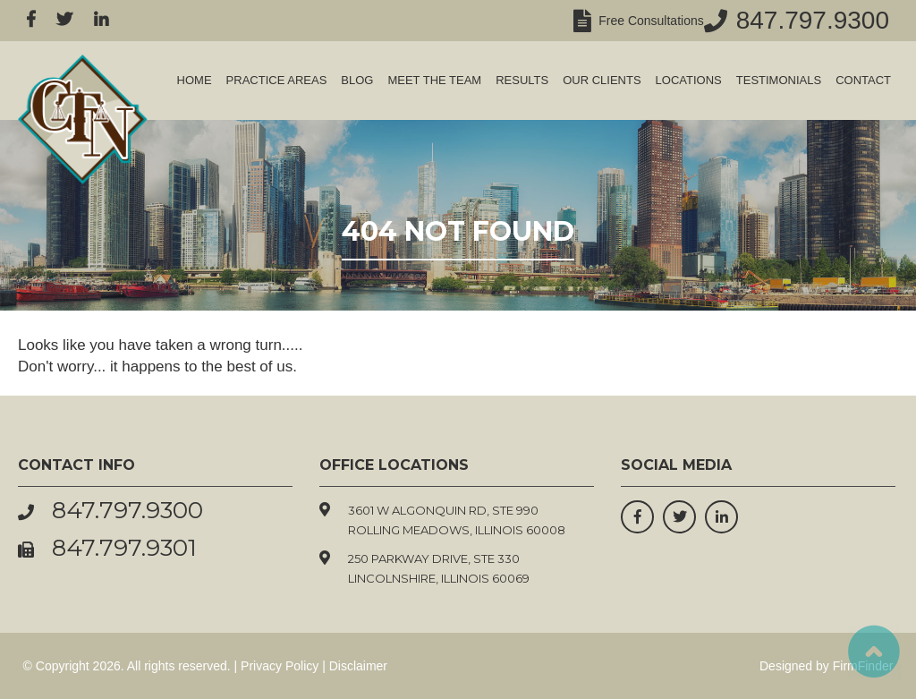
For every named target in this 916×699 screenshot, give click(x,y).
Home (194, 80)
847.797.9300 (812, 20)
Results (522, 80)
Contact (863, 80)
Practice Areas (276, 80)
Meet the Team (434, 80)
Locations (689, 80)
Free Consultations (647, 20)
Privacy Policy (279, 666)
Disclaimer (358, 666)
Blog (357, 80)
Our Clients (601, 80)
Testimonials (778, 80)
